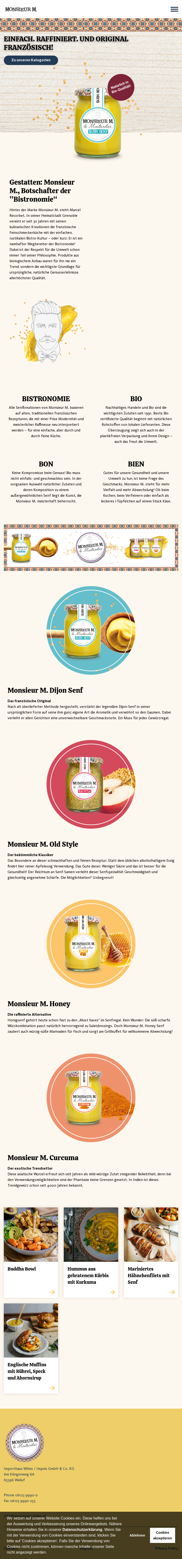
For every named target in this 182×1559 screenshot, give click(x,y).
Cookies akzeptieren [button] (162, 1535)
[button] (48, 1553)
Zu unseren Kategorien (30, 60)
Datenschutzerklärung (82, 1530)
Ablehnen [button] (137, 1535)
